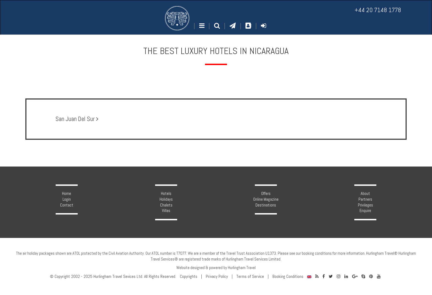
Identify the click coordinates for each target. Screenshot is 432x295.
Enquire (365, 210)
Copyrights (188, 276)
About (365, 193)
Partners (365, 199)
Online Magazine (266, 199)
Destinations (265, 205)
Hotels (166, 193)
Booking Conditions (287, 276)
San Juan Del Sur (76, 119)
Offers (266, 193)
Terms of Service (250, 276)
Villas (166, 210)
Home (66, 193)
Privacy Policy (217, 276)
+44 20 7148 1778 (378, 10)
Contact (66, 205)
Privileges (365, 205)
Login (67, 199)
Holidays (166, 199)
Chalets (166, 205)
